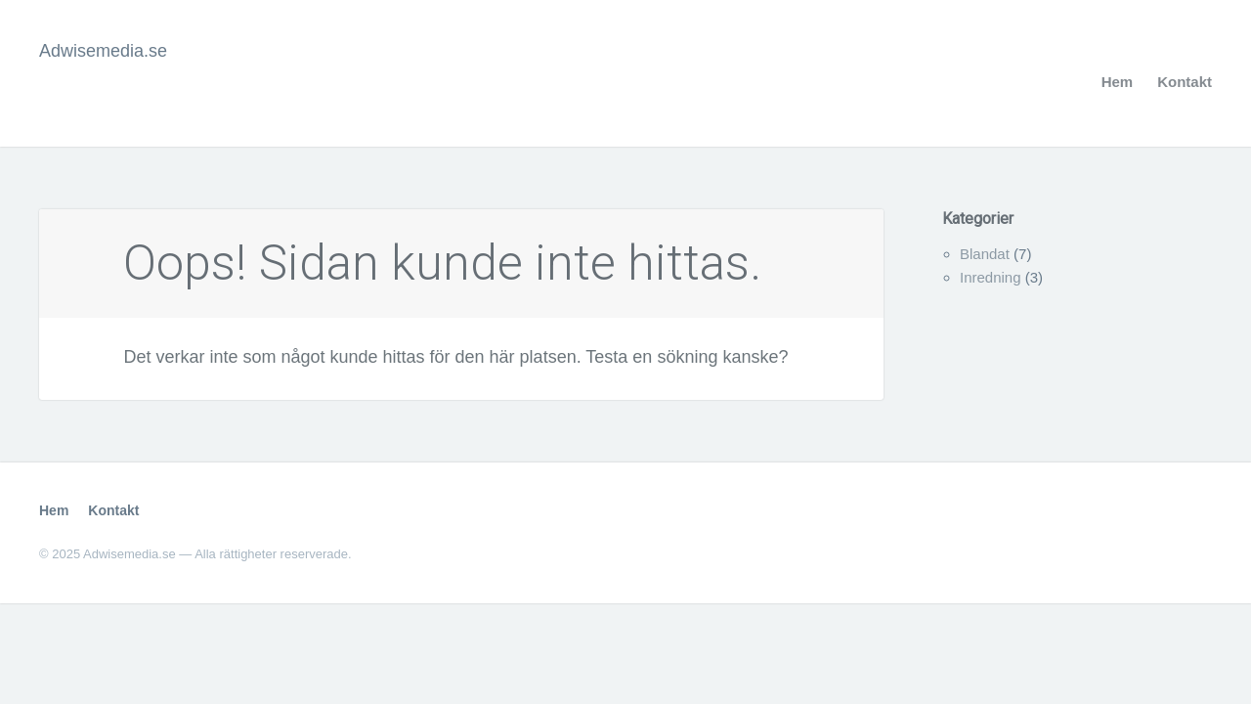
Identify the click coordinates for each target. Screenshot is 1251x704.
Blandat (985, 253)
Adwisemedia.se (103, 51)
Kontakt (1184, 81)
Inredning (990, 277)
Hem (1117, 81)
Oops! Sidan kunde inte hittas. (442, 263)
